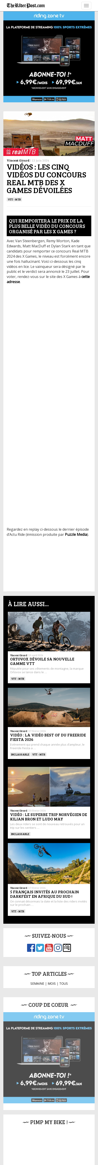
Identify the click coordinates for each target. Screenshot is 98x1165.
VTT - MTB (14, 199)
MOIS (52, 983)
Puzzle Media (76, 534)
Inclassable (20, 754)
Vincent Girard (18, 160)
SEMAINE (37, 983)
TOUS (63, 983)
